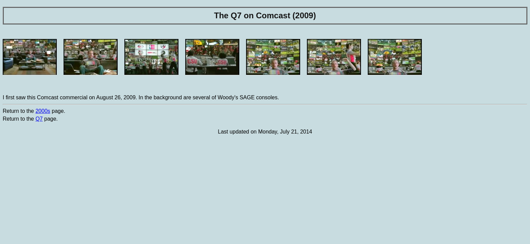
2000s (42, 111)
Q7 (39, 119)
